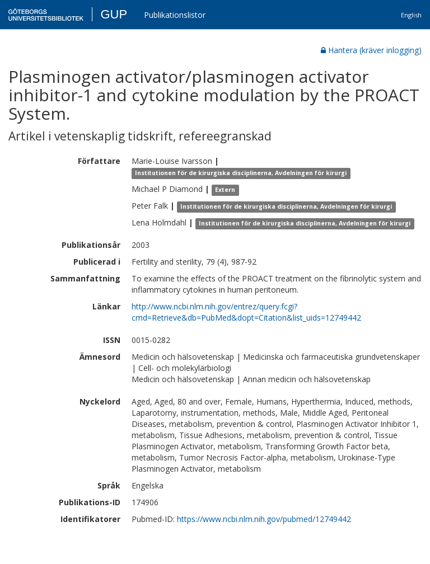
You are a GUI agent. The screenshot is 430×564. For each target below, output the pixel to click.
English (411, 15)
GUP (113, 14)
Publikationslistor (174, 15)
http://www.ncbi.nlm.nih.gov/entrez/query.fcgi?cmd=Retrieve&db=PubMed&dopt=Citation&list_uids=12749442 (246, 312)
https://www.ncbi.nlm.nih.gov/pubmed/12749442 (264, 519)
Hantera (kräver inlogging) (371, 50)
